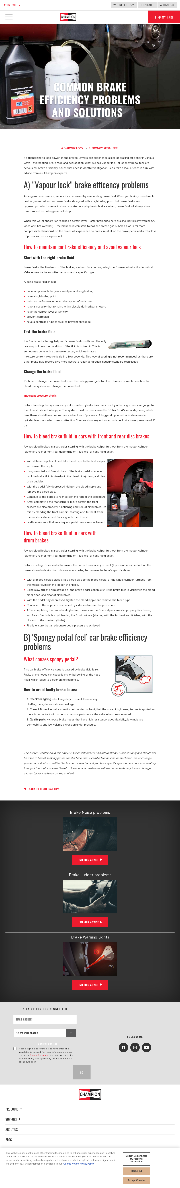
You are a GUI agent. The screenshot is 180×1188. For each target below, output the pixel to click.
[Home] (68, 17)
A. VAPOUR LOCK (72, 148)
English (10, 5)
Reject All (136, 1171)
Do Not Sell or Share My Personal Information (137, 1159)
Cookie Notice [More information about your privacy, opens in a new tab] (71, 1163)
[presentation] (41, 1072)
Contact (147, 5)
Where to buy (123, 5)
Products (14, 1109)
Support (13, 1119)
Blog (8, 1139)
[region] (90, 1168)
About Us (11, 1129)
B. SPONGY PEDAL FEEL (104, 148)
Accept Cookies (136, 1180)
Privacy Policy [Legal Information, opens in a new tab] (87, 1163)
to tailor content (47, 1043)
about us (167, 5)
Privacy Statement (39, 1055)
